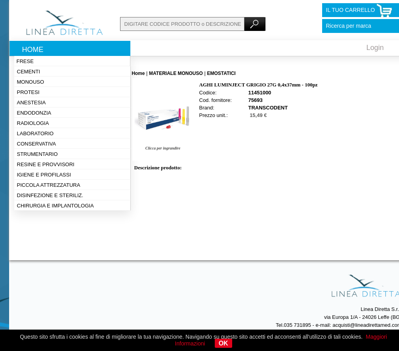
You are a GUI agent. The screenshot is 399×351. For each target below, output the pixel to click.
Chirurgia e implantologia (55, 206)
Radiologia (33, 123)
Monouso (30, 82)
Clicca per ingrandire (162, 148)
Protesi (28, 92)
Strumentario (37, 154)
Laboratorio (35, 133)
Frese (25, 61)
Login (375, 48)
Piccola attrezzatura (48, 185)
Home (33, 50)
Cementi (28, 72)
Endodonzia (34, 113)
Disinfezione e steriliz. (50, 195)
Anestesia (31, 102)
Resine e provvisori (45, 164)
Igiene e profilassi (44, 175)
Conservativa (36, 144)
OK (223, 343)
